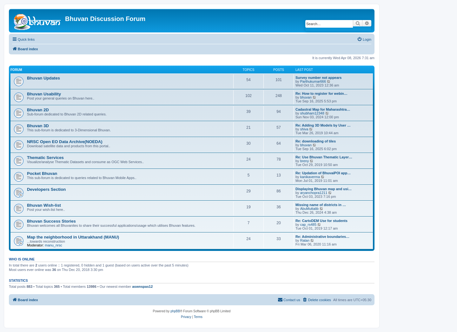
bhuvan (306, 97)
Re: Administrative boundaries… (322, 237)
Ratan (304, 240)
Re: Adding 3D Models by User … (323, 125)
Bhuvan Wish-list (44, 205)
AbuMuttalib (309, 209)
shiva (304, 129)
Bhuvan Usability (44, 94)
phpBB (175, 311)
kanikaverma (310, 177)
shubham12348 (312, 113)
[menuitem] (364, 39)
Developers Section (46, 189)
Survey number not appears (318, 78)
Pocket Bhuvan (42, 173)
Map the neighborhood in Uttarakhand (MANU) (73, 237)
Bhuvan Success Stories (51, 221)
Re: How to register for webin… (321, 93)
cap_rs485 (308, 224)
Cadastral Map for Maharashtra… (322, 109)
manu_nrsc (53, 245)
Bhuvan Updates (43, 78)
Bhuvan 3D (38, 125)
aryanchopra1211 (314, 193)
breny (304, 161)
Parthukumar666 (313, 81)
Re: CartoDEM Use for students (321, 221)
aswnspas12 (142, 286)
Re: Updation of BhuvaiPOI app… (323, 173)
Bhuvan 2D (38, 109)
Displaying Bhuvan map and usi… (323, 189)
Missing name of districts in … (320, 205)
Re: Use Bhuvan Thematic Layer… (323, 157)
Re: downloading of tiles (315, 141)
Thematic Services (45, 157)
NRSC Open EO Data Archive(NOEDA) (65, 141)
